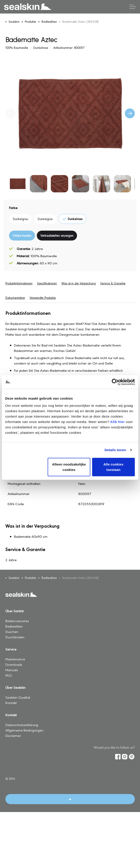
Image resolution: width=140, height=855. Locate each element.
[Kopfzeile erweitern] (133, 7)
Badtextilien (14, 626)
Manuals (11, 669)
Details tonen (115, 450)
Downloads (13, 664)
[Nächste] (130, 113)
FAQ (8, 675)
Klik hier (117, 421)
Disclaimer (13, 735)
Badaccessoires (17, 620)
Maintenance (15, 659)
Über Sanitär (14, 610)
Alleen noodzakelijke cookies (69, 466)
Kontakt (11, 702)
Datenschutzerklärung (21, 724)
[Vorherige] (10, 113)
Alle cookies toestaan (113, 466)
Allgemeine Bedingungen (24, 730)
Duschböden (14, 636)
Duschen (11, 631)
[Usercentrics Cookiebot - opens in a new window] (115, 382)
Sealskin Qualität (18, 697)
